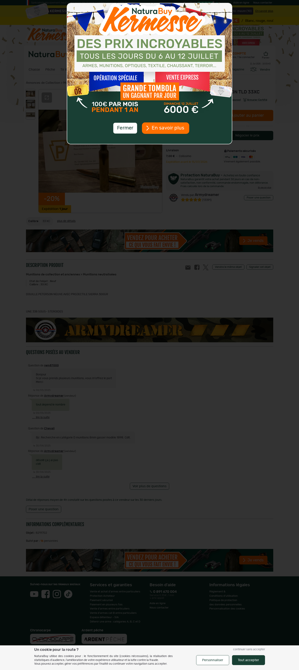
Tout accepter (248, 660)
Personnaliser (212, 660)
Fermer (125, 128)
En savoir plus (168, 128)
